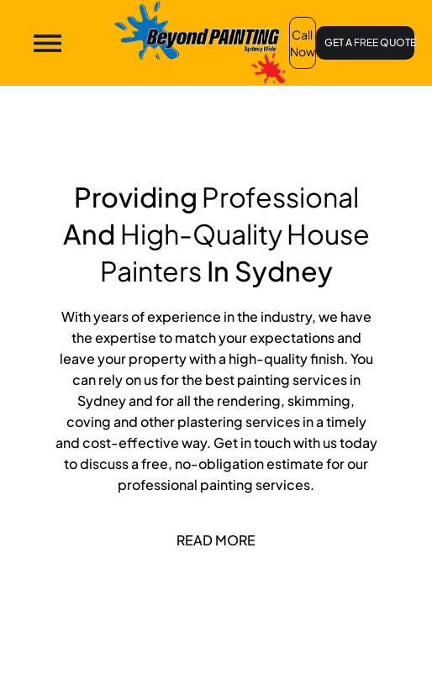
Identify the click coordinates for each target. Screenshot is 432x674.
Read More (216, 540)
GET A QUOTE (369, 42)
